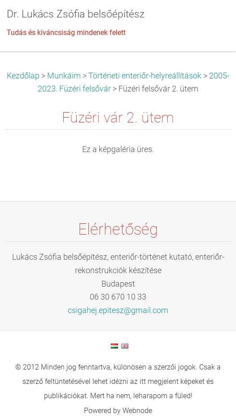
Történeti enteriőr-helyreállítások (144, 75)
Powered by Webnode (118, 410)
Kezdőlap (23, 75)
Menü (211, 20)
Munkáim (64, 75)
